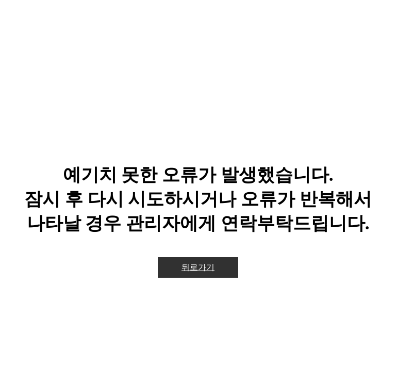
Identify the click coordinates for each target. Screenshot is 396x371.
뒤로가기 (198, 267)
